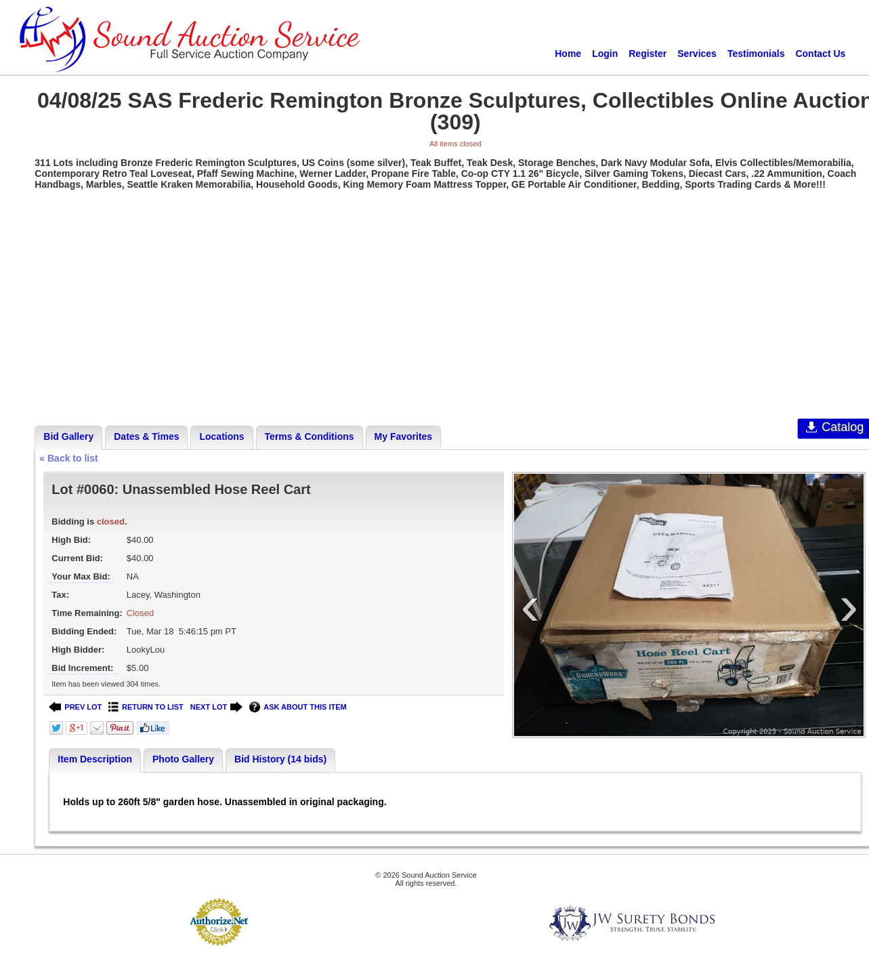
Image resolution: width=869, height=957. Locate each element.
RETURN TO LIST (146, 707)
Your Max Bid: (80, 576)
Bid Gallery (68, 436)
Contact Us (820, 53)
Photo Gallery (183, 759)
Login (605, 53)
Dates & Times (146, 436)
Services (697, 53)
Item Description (95, 759)
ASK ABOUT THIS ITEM (297, 707)
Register (647, 53)
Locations (221, 436)
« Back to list (68, 458)
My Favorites (404, 436)
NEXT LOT (216, 707)
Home (568, 53)
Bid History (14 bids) (280, 759)
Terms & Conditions (309, 436)
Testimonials (756, 53)
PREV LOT (75, 707)
